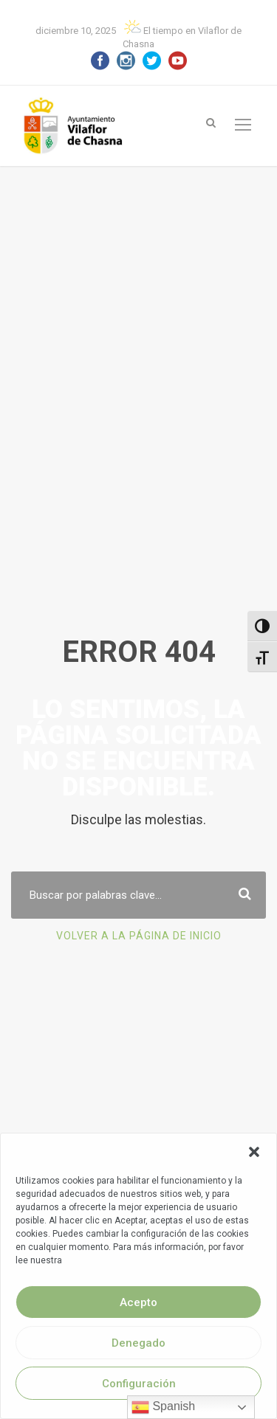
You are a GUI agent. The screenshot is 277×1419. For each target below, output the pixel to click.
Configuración (139, 1383)
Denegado (138, 1343)
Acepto (138, 1302)
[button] (254, 1151)
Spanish (163, 1407)
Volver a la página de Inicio (139, 949)
